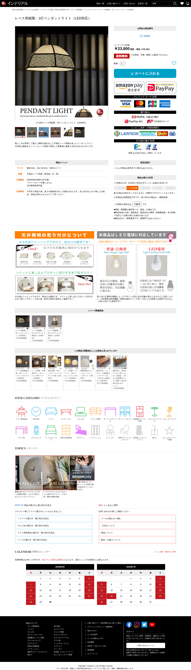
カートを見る (187, 3)
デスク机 (21, 432)
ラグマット (80, 432)
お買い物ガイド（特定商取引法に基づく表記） (104, 618)
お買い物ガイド (114, 3)
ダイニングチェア (125, 414)
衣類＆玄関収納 (66, 434)
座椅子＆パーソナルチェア (125, 434)
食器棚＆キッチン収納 (139, 414)
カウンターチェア (169, 414)
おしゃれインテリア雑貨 (169, 434)
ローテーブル (66, 413)
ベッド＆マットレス (51, 434)
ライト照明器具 (21, 414)
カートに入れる (147, 73)
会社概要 (90, 637)
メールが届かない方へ (95, 633)
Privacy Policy (103, 666)
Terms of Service (116, 666)
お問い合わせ (129, 3)
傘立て (154, 432)
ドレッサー (110, 432)
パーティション (95, 434)
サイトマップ (92, 649)
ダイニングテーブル (110, 414)
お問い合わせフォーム (145, 640)
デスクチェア (36, 432)
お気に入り (182, 3)
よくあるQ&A (92, 630)
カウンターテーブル (154, 414)
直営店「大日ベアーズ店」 (97, 641)
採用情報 (90, 645)
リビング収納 (95, 413)
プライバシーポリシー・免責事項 (99, 622)
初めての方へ (92, 626)
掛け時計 (36, 413)
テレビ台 (80, 413)
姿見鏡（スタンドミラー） (139, 434)
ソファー (51, 413)
